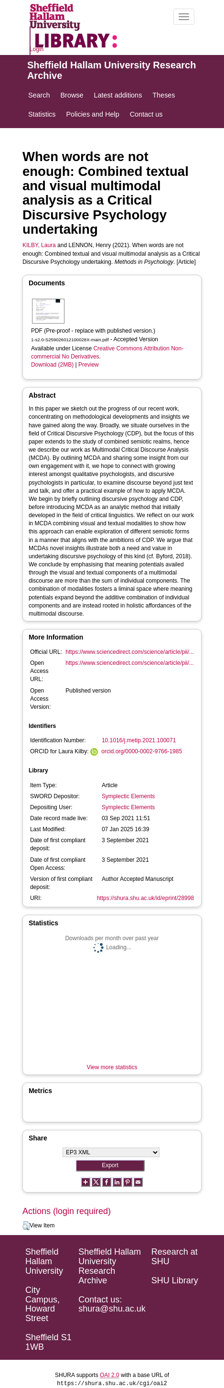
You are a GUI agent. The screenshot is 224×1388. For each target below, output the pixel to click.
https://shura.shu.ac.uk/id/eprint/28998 (145, 898)
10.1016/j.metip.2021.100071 (139, 740)
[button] (26, 1226)
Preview (88, 364)
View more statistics (112, 1067)
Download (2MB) (52, 364)
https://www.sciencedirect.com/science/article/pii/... (129, 652)
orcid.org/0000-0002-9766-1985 (141, 751)
